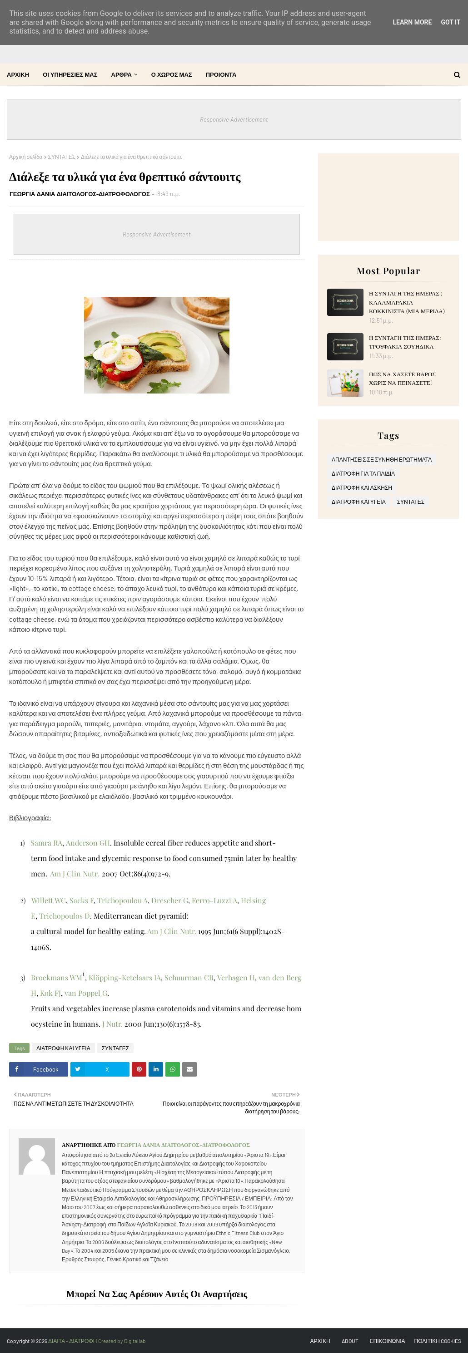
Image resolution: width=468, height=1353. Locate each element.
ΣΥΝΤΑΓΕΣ (62, 156)
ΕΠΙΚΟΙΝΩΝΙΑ (387, 1341)
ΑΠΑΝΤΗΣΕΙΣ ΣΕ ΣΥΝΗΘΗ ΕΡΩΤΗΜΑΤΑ (382, 459)
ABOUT (350, 1341)
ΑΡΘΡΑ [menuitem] (121, 74)
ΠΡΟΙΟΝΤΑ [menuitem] (221, 74)
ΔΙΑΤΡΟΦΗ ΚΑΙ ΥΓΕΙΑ (63, 1048)
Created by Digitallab (122, 1341)
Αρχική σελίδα (26, 156)
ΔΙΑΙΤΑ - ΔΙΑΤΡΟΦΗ (73, 1341)
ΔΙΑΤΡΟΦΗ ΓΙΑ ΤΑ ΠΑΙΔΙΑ (363, 473)
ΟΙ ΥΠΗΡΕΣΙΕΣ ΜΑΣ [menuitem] (70, 74)
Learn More (412, 22)
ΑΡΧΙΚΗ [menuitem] (18, 74)
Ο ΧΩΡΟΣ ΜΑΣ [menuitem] (171, 74)
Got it (450, 22)
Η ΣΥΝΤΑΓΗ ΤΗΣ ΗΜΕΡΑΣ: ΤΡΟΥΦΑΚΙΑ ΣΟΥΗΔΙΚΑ (405, 342)
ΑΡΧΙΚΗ (320, 1341)
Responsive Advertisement (234, 119)
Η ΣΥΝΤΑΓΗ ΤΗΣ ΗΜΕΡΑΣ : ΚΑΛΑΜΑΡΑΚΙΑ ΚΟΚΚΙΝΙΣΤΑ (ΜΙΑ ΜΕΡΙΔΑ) (407, 302)
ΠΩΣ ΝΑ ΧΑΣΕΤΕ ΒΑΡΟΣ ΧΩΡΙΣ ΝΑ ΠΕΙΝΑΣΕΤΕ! (402, 378)
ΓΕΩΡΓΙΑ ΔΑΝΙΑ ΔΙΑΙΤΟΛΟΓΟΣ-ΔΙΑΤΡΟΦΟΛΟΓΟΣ (80, 193)
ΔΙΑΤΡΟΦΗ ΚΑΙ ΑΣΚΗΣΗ (362, 487)
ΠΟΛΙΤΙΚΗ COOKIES (437, 1341)
